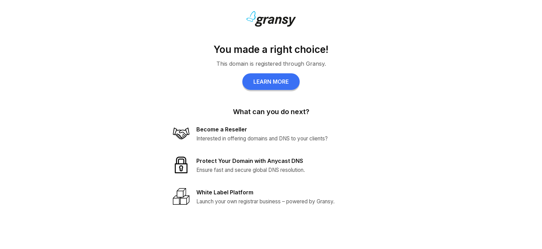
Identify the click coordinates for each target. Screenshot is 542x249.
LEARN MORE (271, 81)
